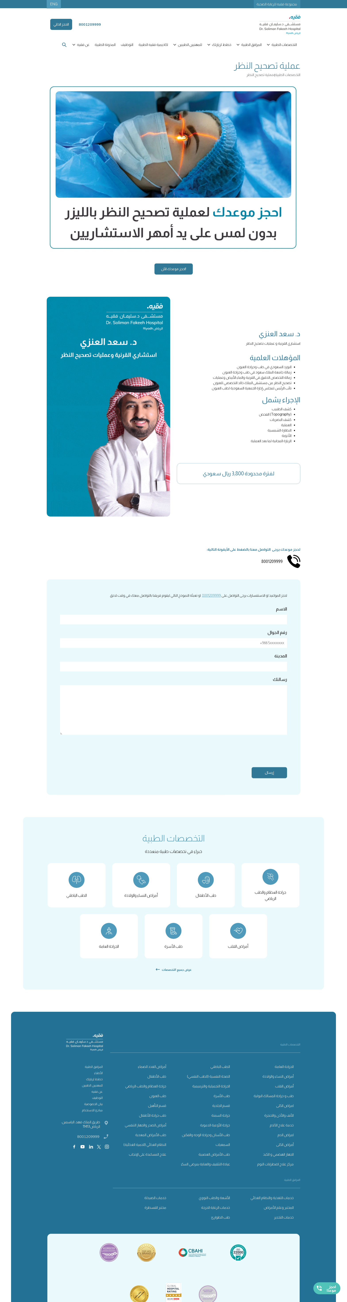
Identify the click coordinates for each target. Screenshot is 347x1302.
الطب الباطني (220, 1074)
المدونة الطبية (105, 45)
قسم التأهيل (157, 1113)
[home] (274, 24)
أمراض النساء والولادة (278, 1084)
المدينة (280, 663)
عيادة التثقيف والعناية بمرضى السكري (204, 1172)
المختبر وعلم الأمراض (279, 1215)
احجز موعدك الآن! (173, 269)
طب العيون (157, 1104)
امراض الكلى (285, 1113)
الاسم (281, 616)
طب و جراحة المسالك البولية (274, 1104)
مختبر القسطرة (155, 1215)
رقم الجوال (277, 640)
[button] (282, 44)
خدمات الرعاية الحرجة (215, 1215)
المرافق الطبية (94, 1074)
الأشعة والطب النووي (214, 1206)
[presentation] (253, 760)
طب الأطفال (156, 1084)
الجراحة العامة (284, 1074)
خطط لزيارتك (94, 1087)
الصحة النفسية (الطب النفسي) (208, 1084)
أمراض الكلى (285, 1152)
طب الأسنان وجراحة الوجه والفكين (206, 1143)
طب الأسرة (222, 1104)
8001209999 (211, 603)
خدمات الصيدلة (155, 1206)
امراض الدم (286, 1143)
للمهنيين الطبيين (92, 1093)
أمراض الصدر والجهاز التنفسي (145, 1133)
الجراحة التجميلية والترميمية (211, 1094)
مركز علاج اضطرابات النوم (275, 1172)
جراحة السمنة (220, 1123)
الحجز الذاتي (61, 24)
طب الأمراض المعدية (150, 1143)
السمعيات (223, 1152)
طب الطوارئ (220, 1225)
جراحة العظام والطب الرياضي (145, 1094)
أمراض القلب (284, 1094)
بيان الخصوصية (93, 1112)
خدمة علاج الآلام (282, 1133)
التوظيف (127, 45)
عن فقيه (97, 1099)
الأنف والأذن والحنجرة (279, 1123)
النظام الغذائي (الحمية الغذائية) (144, 1152)
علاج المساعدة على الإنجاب (147, 1162)
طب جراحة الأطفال (152, 1123)
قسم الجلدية (221, 1113)
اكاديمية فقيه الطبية (153, 45)
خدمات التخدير (284, 1225)
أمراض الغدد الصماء (152, 1074)
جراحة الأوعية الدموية (215, 1133)
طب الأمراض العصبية (214, 1162)
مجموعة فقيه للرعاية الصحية (276, 4)
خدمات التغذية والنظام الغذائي (272, 1206)
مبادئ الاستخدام (92, 1118)
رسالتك (280, 687)
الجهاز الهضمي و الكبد (278, 1162)
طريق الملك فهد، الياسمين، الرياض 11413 (80, 1132)
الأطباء (98, 1081)
